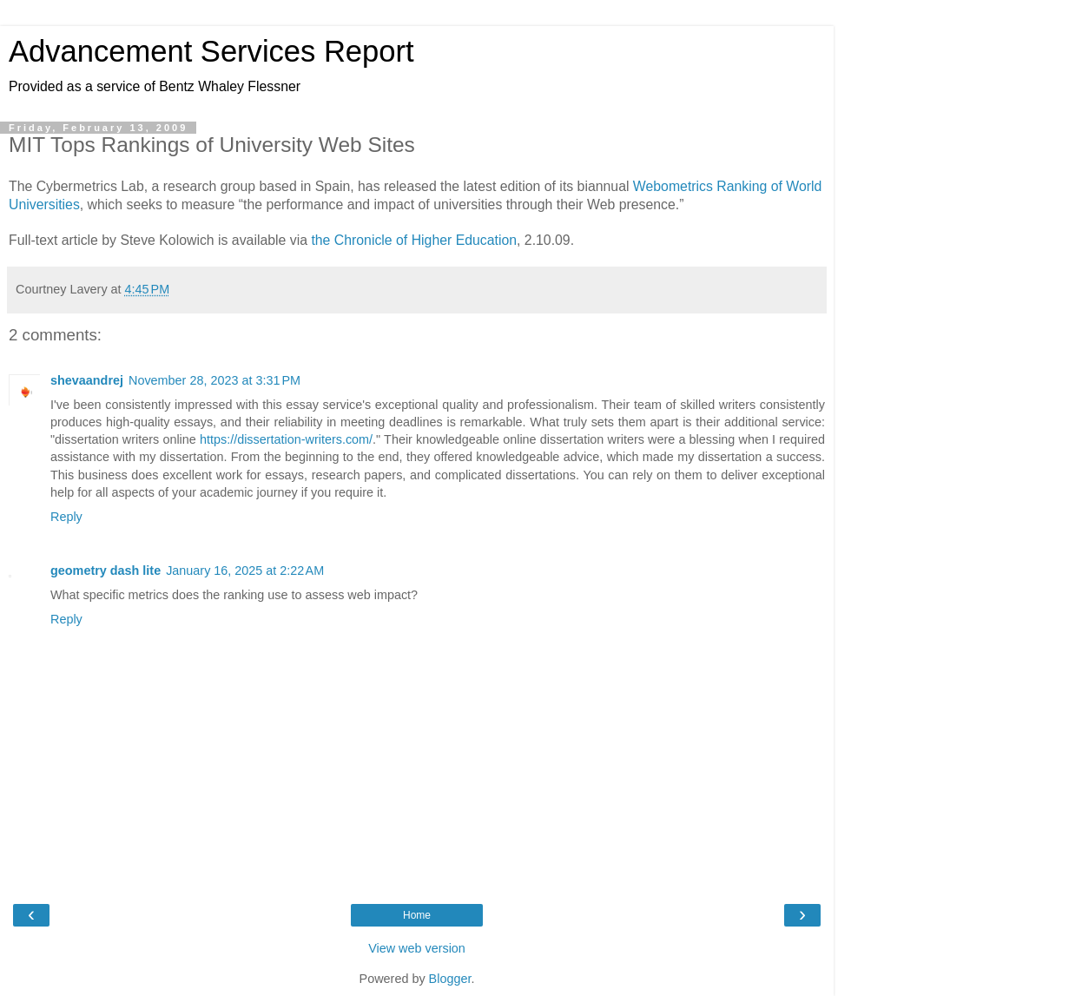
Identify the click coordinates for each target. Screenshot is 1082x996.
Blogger (450, 979)
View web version (416, 948)
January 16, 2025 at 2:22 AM (245, 570)
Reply (66, 517)
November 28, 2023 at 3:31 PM (214, 380)
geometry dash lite (105, 570)
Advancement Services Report (211, 51)
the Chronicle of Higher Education (414, 240)
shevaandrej (86, 380)
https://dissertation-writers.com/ (286, 439)
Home (417, 915)
